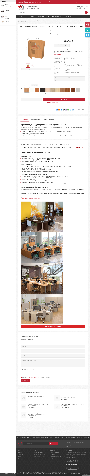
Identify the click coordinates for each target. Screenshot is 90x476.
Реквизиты (52, 459)
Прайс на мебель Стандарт (32, 198)
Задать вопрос (72, 468)
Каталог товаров (27, 20)
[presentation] (31, 373)
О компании (20, 454)
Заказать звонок (72, 464)
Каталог (21, 16)
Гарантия (52, 454)
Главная (20, 20)
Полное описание (58, 54)
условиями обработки (33, 377)
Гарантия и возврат (57, 16)
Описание (25, 119)
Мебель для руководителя (40, 454)
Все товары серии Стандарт (53, 326)
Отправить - (25, 380)
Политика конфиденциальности (57, 456)
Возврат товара (54, 458)
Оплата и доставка (43, 16)
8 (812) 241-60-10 (82, 7)
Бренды (33, 16)
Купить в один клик (52, 102)
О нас (27, 16)
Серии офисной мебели (39, 456)
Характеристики (35, 119)
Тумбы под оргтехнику (60, 20)
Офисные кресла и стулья (40, 458)
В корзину (64, 99)
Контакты (68, 16)
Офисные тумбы (49, 20)
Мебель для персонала (38, 20)
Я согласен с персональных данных (36, 377)
